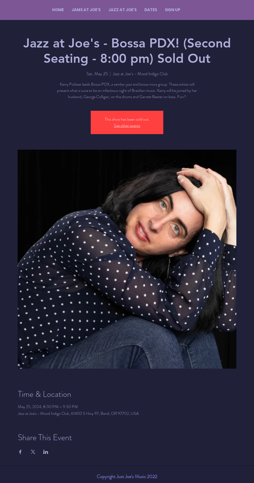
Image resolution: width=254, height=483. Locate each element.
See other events (127, 125)
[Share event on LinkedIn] (45, 452)
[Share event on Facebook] (20, 452)
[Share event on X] (33, 452)
